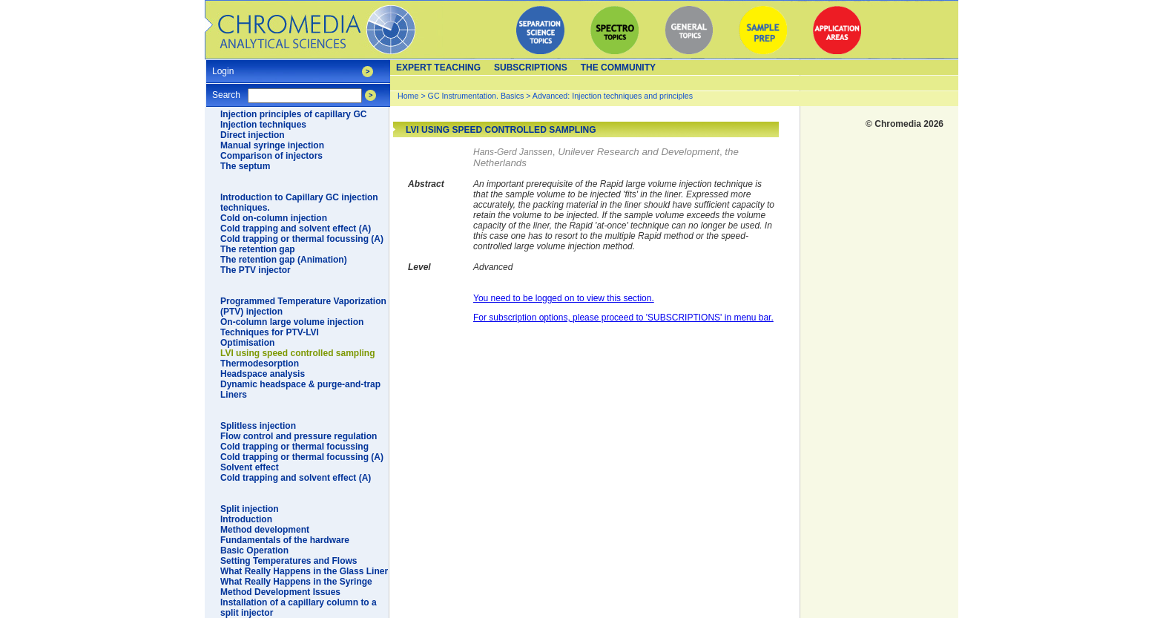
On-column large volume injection (291, 322)
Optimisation (247, 343)
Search (226, 90)
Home (408, 95)
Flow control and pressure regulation (298, 436)
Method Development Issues (280, 592)
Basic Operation (254, 550)
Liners (233, 394)
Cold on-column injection (273, 218)
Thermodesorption (259, 363)
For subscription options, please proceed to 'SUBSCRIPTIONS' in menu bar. (623, 317)
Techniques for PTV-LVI (269, 332)
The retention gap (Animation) (283, 259)
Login (223, 66)
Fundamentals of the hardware (284, 540)
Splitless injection (258, 426)
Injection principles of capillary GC (293, 114)
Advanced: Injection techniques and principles (613, 95)
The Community (618, 67)
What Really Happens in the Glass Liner (304, 571)
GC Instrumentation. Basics (476, 95)
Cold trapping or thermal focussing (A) (301, 239)
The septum (245, 166)
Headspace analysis (262, 374)
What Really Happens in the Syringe (296, 581)
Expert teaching (438, 67)
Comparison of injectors (271, 156)
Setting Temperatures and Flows (288, 561)
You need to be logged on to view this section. (563, 298)
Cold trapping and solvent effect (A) (295, 228)
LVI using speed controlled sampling (297, 353)
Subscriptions (530, 67)
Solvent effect (249, 467)
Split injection (249, 509)
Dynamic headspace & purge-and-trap (300, 384)
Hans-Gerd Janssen (513, 152)
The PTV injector (255, 270)
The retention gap (257, 249)
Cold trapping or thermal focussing (294, 446)
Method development (264, 530)
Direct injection (252, 135)
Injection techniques (263, 124)
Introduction (246, 519)
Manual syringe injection (272, 145)
